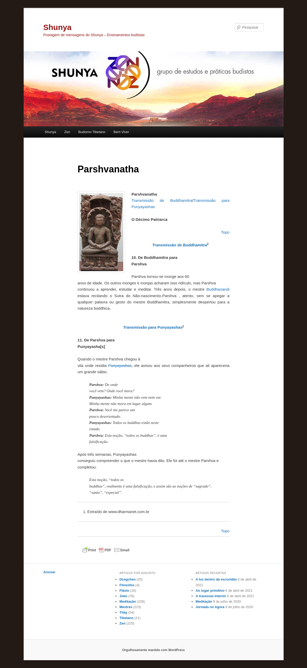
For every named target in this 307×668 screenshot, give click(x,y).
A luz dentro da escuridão (216, 579)
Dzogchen (127, 579)
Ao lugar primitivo (209, 590)
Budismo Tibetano (91, 132)
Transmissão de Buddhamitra (179, 245)
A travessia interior (210, 596)
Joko (123, 596)
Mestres (125, 607)
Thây (123, 612)
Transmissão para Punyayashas (152, 327)
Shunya (57, 27)
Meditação (127, 601)
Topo (225, 531)
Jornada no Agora (209, 607)
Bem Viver (121, 132)
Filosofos (126, 585)
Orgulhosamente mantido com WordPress (153, 650)
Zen (67, 132)
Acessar (49, 572)
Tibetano (126, 618)
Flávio (124, 590)
